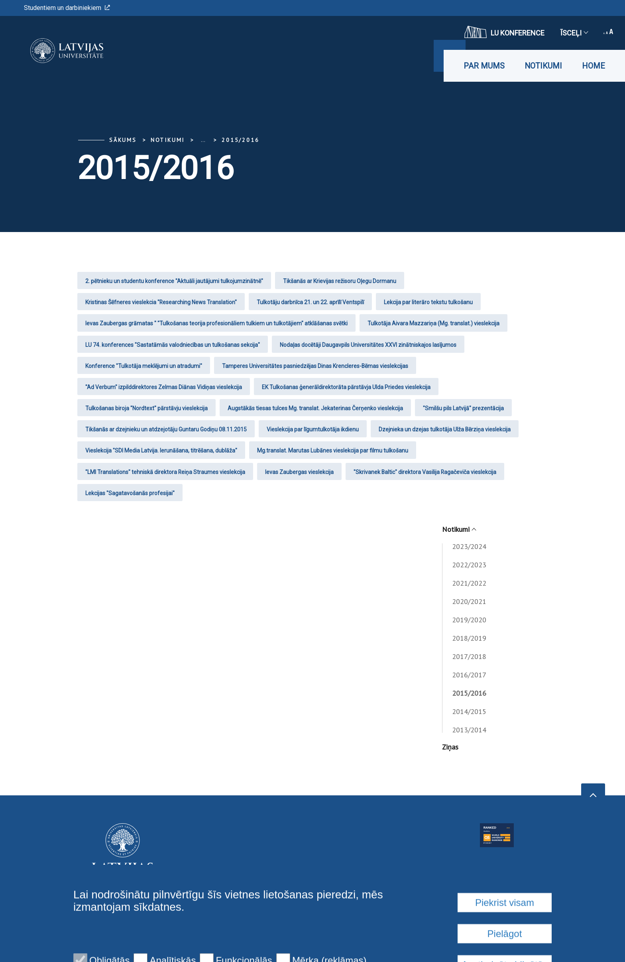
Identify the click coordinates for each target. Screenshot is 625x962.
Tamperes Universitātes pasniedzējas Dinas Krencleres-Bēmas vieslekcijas (315, 366)
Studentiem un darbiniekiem (67, 8)
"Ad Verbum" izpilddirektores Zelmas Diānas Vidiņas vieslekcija (163, 387)
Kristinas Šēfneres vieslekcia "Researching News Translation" (161, 302)
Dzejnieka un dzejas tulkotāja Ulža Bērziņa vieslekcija (445, 429)
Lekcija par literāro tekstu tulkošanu (428, 302)
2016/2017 (469, 674)
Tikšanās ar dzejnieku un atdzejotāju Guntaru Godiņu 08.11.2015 (166, 429)
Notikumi (543, 66)
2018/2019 (469, 638)
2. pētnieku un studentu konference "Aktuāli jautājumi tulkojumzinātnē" (174, 281)
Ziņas (450, 747)
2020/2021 (469, 601)
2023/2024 (469, 546)
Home (593, 66)
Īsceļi (574, 33)
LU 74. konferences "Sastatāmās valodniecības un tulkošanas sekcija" (172, 345)
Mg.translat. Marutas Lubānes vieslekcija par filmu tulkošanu (332, 450)
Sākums (123, 140)
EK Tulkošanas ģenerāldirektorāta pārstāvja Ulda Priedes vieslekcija (346, 387)
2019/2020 (469, 619)
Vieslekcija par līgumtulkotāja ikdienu (313, 429)
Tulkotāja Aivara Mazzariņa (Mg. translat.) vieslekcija (433, 323)
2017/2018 (469, 656)
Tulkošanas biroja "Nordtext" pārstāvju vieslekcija (146, 408)
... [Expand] (203, 140)
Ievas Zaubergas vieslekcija (299, 472)
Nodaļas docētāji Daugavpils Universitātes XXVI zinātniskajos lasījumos (368, 345)
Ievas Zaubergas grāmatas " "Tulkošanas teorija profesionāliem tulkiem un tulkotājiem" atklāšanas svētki (216, 323)
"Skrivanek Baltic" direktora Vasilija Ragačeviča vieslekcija (425, 472)
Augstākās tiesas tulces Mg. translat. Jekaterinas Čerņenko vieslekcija (315, 408)
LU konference (504, 32)
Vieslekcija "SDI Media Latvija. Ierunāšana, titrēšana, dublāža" (161, 450)
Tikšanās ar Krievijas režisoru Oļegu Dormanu (339, 281)
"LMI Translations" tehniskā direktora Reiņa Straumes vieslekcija (165, 472)
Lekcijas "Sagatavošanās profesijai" (130, 493)
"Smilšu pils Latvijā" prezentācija (463, 408)
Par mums (484, 66)
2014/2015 (469, 711)
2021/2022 (469, 583)
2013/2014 (469, 729)
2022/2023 (469, 564)
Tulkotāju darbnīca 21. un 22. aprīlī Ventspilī (310, 302)
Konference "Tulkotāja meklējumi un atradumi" (143, 366)
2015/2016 (240, 140)
